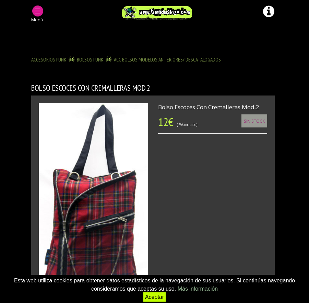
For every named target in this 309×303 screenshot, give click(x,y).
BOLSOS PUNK (90, 59)
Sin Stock (254, 121)
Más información (198, 289)
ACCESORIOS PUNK (49, 59)
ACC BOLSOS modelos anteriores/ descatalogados (167, 59)
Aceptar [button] (154, 297)
